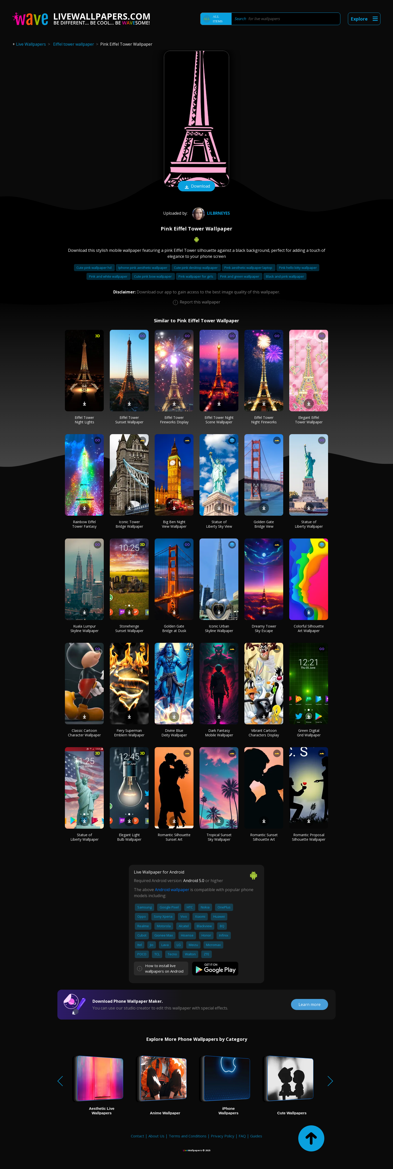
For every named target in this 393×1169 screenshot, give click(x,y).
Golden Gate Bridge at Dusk (174, 628)
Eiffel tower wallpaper (73, 44)
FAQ (242, 1135)
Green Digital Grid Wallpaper (309, 732)
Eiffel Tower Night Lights (84, 419)
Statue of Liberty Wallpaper (309, 524)
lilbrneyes (210, 213)
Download (196, 186)
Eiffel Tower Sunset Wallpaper (129, 419)
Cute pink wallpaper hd (94, 267)
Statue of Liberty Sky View (219, 524)
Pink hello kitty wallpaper (298, 267)
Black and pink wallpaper (285, 276)
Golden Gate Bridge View (264, 524)
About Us (156, 1135)
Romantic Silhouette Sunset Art (174, 837)
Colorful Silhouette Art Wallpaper (309, 628)
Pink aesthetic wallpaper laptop (248, 267)
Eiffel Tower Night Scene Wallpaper (219, 419)
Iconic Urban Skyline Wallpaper (219, 628)
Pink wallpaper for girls (196, 276)
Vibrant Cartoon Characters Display (264, 732)
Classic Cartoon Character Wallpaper (84, 732)
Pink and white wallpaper (108, 276)
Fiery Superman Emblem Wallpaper (129, 732)
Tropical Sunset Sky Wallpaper (219, 837)
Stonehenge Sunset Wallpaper (129, 628)
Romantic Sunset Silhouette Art (264, 837)
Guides (256, 1135)
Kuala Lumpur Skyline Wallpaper (84, 628)
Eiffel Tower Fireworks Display (174, 419)
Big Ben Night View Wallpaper (174, 524)
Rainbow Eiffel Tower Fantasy (84, 524)
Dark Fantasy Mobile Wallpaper (219, 732)
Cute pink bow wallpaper (153, 276)
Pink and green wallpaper (240, 276)
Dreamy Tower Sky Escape (264, 628)
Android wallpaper (172, 889)
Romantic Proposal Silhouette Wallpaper (308, 837)
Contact (137, 1135)
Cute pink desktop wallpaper (196, 267)
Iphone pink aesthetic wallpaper (143, 267)
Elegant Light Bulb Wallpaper (129, 837)
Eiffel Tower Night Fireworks (264, 419)
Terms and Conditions (188, 1135)
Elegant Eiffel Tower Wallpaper (309, 419)
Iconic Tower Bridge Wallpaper (129, 524)
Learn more (310, 1004)
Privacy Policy (222, 1135)
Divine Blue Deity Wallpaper (174, 732)
